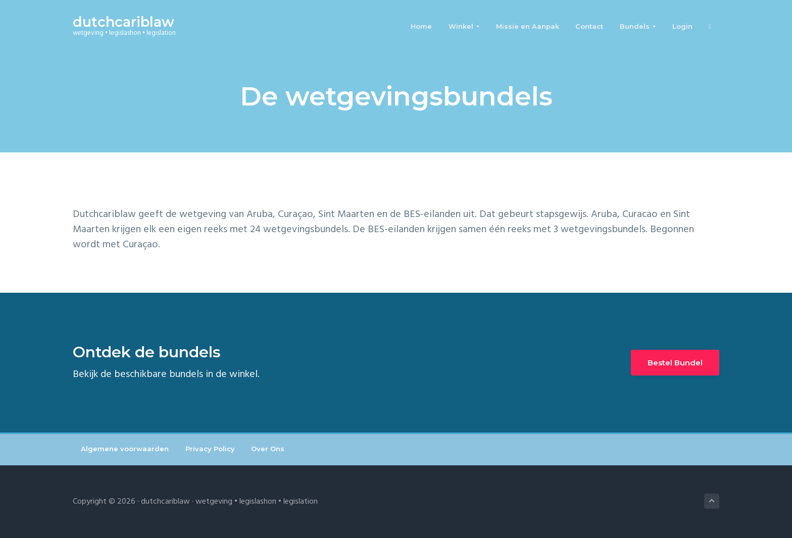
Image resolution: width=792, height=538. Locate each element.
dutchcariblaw (123, 22)
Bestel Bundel (675, 362)
